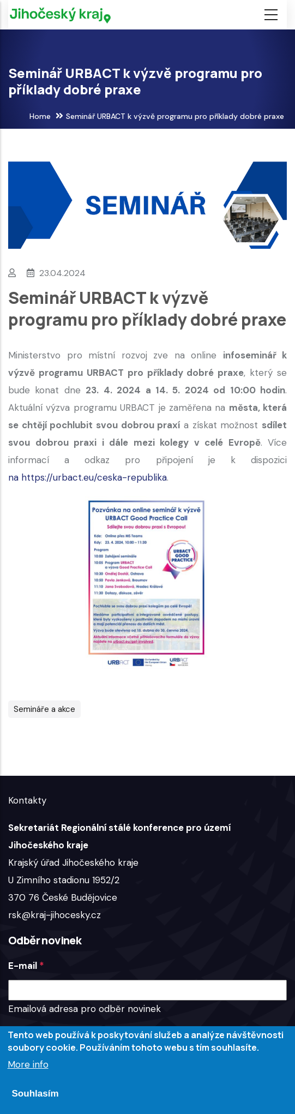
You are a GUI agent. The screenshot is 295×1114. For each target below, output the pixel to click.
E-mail (22, 966)
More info (28, 1064)
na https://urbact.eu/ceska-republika (87, 477)
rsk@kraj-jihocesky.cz (54, 915)
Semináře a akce (44, 709)
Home (40, 116)
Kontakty (27, 800)
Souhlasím (35, 1093)
